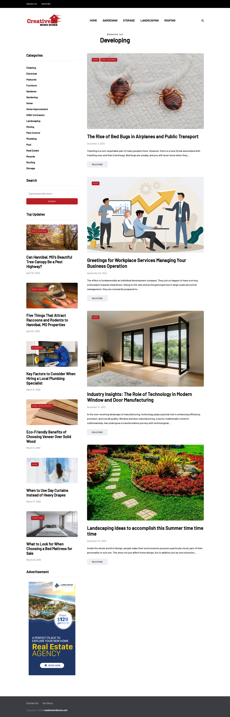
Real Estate (32, 150)
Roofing (169, 20)
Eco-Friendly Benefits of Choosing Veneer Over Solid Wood (48, 437)
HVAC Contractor (35, 115)
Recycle (30, 156)
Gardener (31, 91)
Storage (129, 20)
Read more (97, 164)
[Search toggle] (201, 20)
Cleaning (31, 67)
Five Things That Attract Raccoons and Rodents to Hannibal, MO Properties (47, 320)
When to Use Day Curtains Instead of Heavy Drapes (47, 492)
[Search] (52, 193)
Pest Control (33, 132)
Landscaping (149, 20)
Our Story (46, 4)
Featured (31, 79)
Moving (30, 126)
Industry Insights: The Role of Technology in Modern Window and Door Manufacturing (139, 397)
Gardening (110, 20)
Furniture (31, 85)
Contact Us (31, 4)
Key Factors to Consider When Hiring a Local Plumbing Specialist (50, 378)
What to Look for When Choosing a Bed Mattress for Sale (49, 549)
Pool (28, 144)
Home (93, 20)
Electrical (31, 73)
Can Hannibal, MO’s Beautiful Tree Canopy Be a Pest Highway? (49, 262)
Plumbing (31, 138)
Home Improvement (37, 109)
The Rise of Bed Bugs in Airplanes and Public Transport (142, 136)
